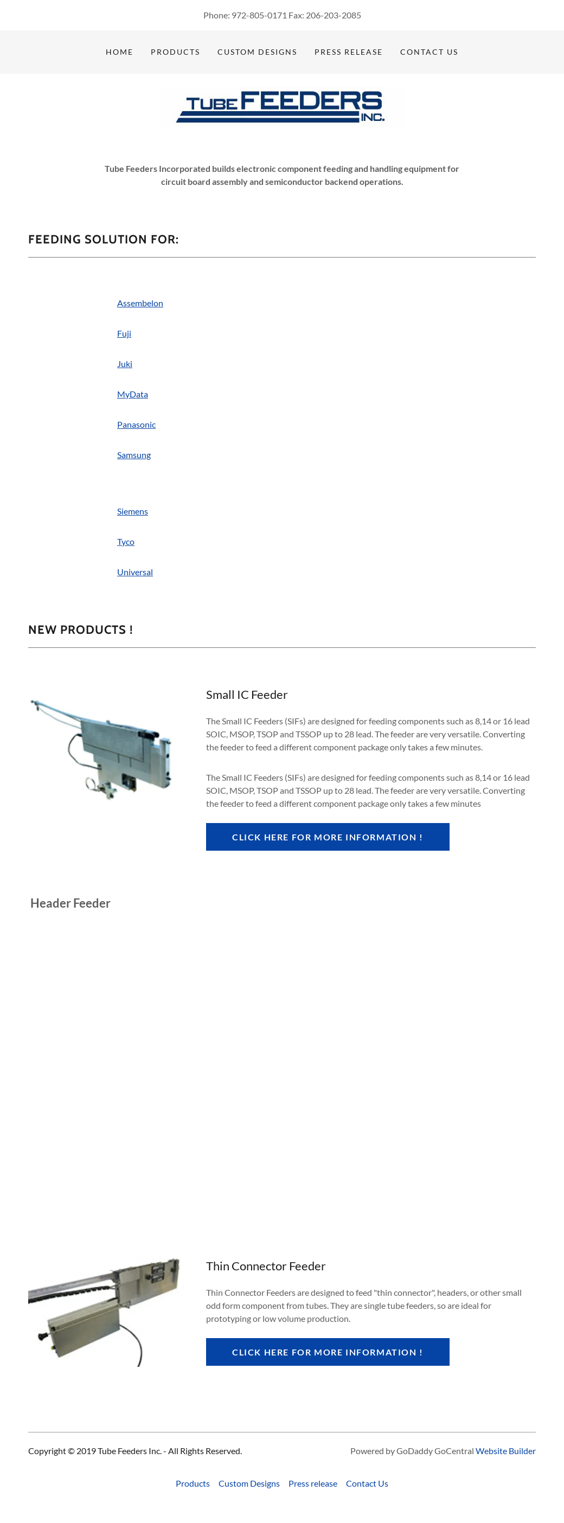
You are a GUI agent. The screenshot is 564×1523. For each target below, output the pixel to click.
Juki (124, 363)
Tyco (125, 541)
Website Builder (506, 1450)
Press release (349, 51)
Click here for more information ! (328, 837)
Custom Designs (257, 51)
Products (175, 51)
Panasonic (136, 424)
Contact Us (429, 51)
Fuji (124, 333)
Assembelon (140, 303)
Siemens (132, 511)
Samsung (134, 454)
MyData (132, 394)
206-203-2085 (333, 15)
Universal (135, 572)
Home (119, 51)
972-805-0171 (259, 15)
